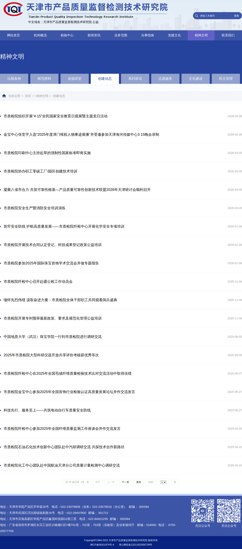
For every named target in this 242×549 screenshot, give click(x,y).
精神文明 (201, 35)
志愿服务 (165, 79)
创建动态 (105, 79)
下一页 (125, 482)
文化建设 (195, 79)
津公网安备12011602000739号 (135, 544)
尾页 (138, 482)
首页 (28, 96)
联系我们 (228, 35)
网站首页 (13, 35)
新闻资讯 (94, 35)
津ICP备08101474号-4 (102, 544)
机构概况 (40, 35)
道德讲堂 (74, 79)
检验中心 (67, 35)
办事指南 (147, 35)
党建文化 (174, 35)
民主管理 (226, 79)
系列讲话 (135, 79)
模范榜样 (44, 79)
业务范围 (120, 35)
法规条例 (14, 79)
